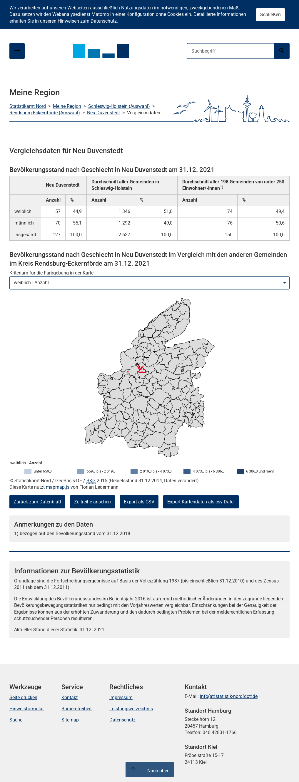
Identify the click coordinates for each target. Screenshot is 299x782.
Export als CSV (139, 502)
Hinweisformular (26, 708)
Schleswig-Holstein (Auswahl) (119, 106)
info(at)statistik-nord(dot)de (229, 696)
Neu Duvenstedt (103, 112)
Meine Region (67, 106)
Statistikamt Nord (27, 106)
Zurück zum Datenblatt (37, 502)
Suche (15, 720)
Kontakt (69, 697)
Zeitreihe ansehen (92, 502)
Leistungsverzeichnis (131, 708)
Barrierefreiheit (76, 708)
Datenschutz (122, 720)
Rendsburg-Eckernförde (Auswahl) (44, 112)
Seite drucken (23, 697)
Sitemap (70, 720)
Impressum (121, 697)
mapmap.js (57, 487)
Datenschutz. (104, 21)
